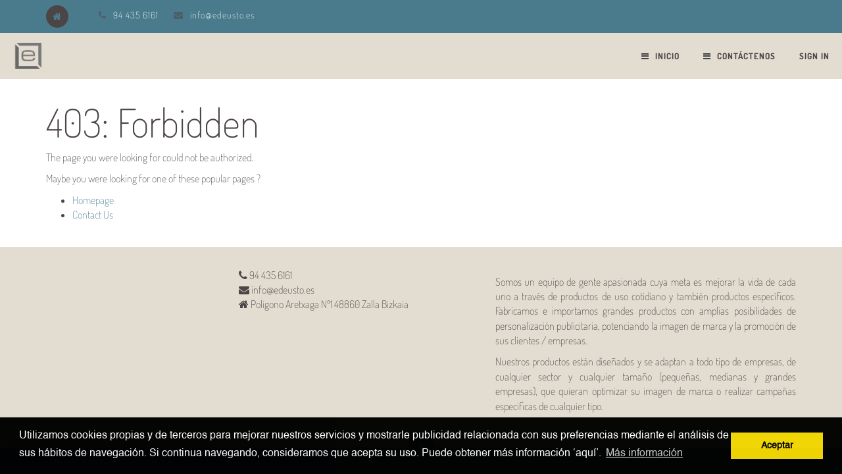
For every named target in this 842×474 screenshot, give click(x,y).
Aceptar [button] (777, 445)
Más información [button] (644, 453)
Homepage (93, 200)
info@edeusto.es (222, 14)
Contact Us (92, 214)
